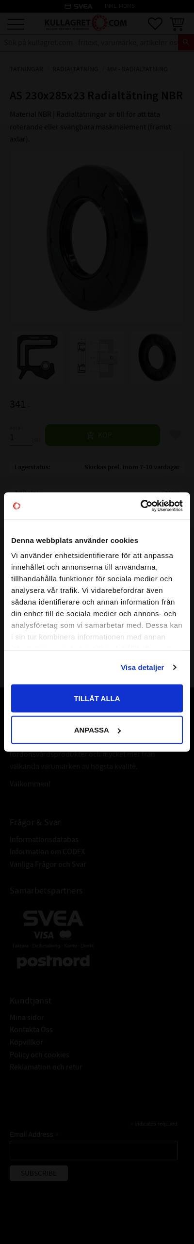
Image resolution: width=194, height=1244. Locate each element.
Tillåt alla (97, 698)
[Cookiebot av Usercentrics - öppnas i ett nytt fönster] (140, 506)
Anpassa (97, 730)
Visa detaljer (142, 667)
